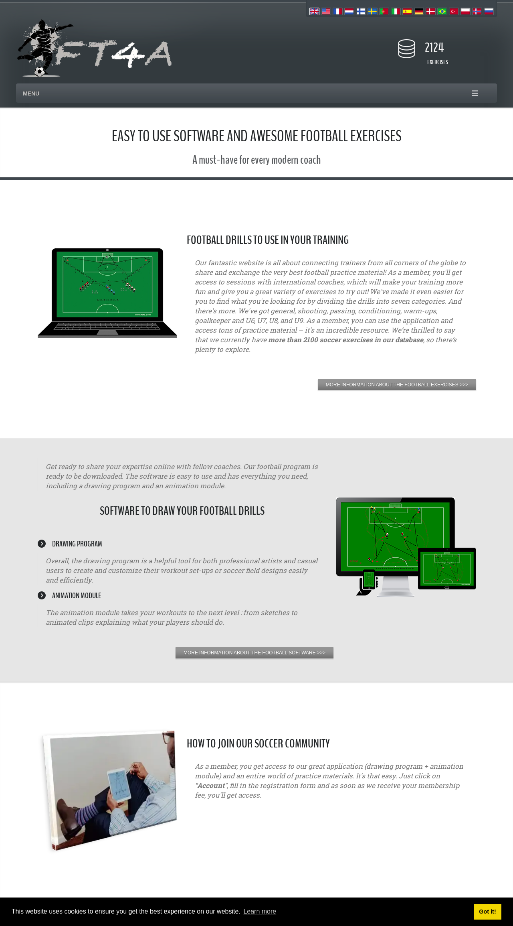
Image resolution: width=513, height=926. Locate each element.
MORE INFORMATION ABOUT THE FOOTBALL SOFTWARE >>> (254, 653)
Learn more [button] (259, 911)
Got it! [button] (487, 911)
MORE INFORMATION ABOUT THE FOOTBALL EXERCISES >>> (397, 385)
